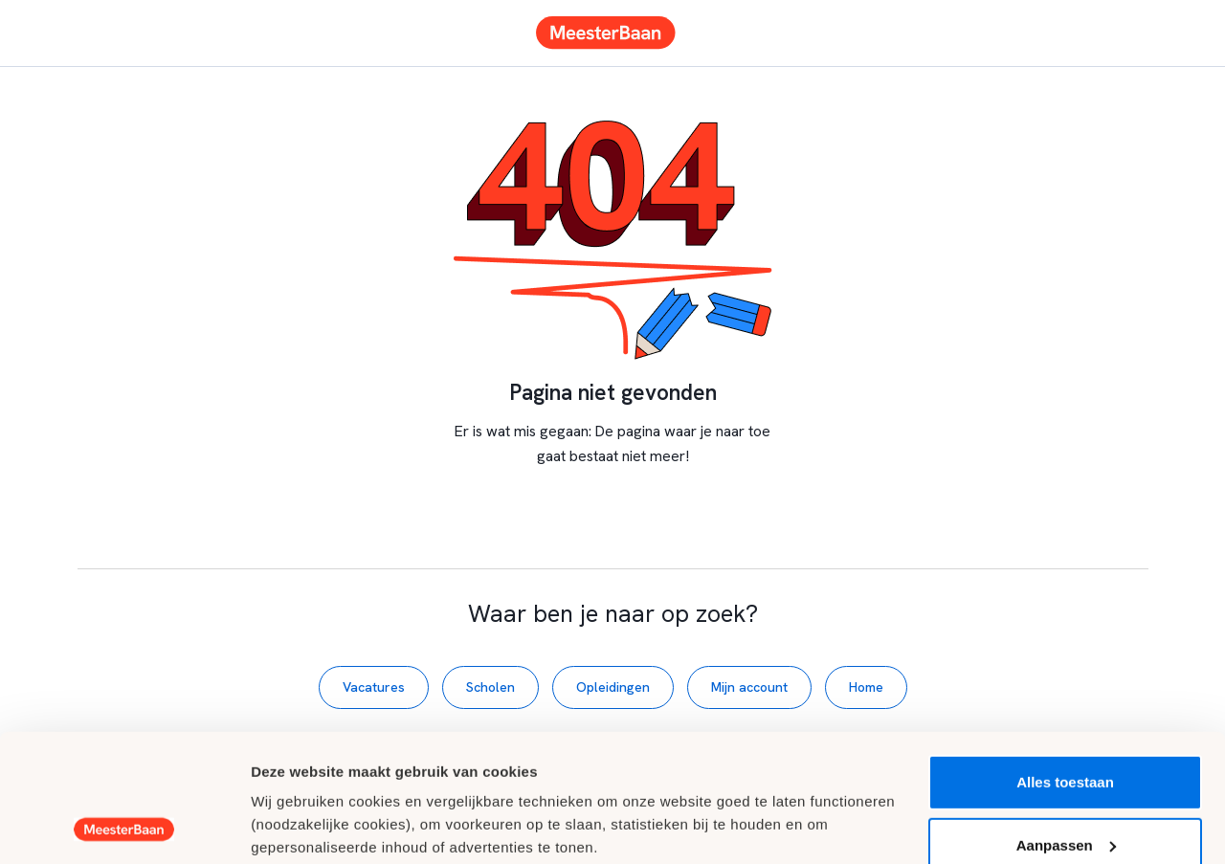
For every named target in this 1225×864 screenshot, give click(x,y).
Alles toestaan (1065, 662)
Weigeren (1065, 788)
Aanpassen (1066, 725)
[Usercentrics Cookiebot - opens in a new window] (124, 826)
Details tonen (296, 826)
